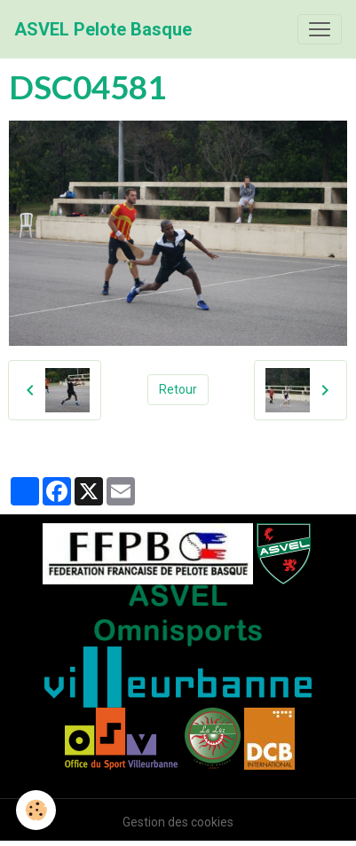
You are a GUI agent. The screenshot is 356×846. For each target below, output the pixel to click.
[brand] (103, 29)
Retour (178, 389)
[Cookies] (36, 810)
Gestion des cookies (178, 822)
